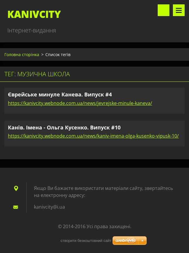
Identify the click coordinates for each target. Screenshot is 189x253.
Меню (179, 10)
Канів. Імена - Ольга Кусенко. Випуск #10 (64, 127)
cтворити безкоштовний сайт (86, 240)
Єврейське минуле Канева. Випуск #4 (60, 94)
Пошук (163, 10)
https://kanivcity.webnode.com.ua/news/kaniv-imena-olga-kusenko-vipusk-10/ (93, 136)
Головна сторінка (21, 54)
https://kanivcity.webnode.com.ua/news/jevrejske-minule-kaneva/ (80, 103)
